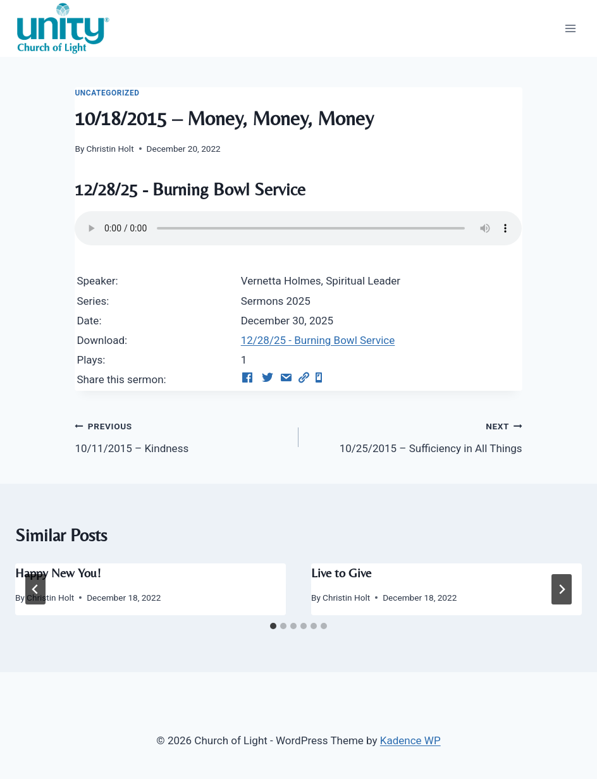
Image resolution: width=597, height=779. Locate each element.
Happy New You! (58, 572)
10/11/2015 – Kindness (181, 436)
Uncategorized (107, 93)
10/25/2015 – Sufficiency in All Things (415, 436)
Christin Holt (110, 149)
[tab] (273, 626)
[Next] (561, 589)
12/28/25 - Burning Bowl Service (318, 340)
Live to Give (341, 572)
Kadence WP (410, 740)
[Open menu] (570, 28)
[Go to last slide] (35, 589)
